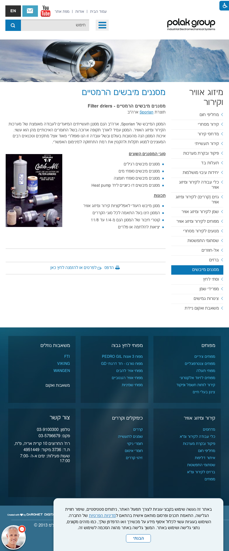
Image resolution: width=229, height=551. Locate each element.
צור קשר (30, 11)
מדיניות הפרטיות (102, 516)
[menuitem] (98, 11)
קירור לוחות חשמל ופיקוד (195, 385)
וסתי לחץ (211, 279)
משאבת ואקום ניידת (202, 308)
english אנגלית (13, 11)
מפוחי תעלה (205, 371)
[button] (102, 25)
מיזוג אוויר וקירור (206, 98)
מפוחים (208, 345)
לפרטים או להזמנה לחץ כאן (73, 268)
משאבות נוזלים (55, 345)
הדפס (109, 268)
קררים (138, 429)
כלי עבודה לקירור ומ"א (197, 436)
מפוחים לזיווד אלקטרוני (197, 378)
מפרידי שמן (209, 289)
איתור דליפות (205, 458)
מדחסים (209, 429)
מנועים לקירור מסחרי (201, 231)
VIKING (63, 363)
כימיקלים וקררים (127, 418)
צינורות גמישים (206, 298)
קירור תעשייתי (207, 143)
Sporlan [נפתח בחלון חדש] (146, 112)
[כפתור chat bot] (13, 537)
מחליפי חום (209, 114)
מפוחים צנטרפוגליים (200, 363)
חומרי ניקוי (135, 443)
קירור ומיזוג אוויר (199, 418)
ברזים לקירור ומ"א (201, 472)
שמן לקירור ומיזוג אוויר (200, 211)
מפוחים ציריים (204, 356)
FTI (67, 356)
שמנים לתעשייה (130, 436)
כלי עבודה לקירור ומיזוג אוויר (199, 185)
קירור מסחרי (208, 124)
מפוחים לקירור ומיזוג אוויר (197, 221)
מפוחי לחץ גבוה (127, 345)
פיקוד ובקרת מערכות (201, 153)
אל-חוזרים (210, 250)
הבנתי (138, 538)
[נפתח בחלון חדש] (45, 11)
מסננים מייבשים (205, 269)
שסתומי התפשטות (203, 240)
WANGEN (61, 371)
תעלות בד (210, 163)
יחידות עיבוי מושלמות (201, 172)
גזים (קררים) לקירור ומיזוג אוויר (197, 200)
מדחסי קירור (208, 134)
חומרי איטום (134, 451)
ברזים (214, 260)
